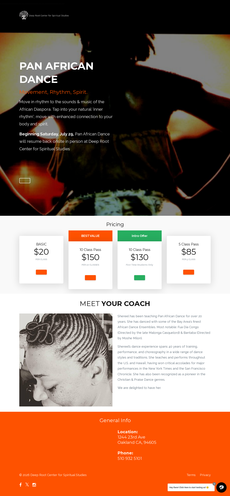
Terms (191, 475)
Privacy (205, 475)
